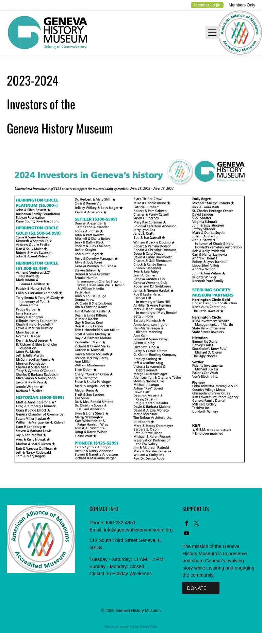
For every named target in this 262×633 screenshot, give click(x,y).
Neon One (148, 627)
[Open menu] (212, 32)
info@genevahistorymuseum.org (138, 529)
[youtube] (186, 534)
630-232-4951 (120, 522)
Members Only (242, 5)
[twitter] (196, 524)
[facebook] (186, 524)
